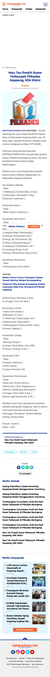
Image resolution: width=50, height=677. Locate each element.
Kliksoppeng (10, 452)
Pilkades (23, 452)
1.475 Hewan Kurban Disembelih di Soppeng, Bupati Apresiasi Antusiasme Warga (18, 568)
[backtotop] (25, 640)
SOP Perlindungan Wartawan (18, 664)
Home (5, 9)
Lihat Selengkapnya (25, 630)
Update (33, 226)
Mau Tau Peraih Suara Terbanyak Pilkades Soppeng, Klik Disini (21, 441)
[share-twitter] (23, 467)
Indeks (28, 9)
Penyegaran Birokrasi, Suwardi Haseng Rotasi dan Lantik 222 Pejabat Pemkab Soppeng (18, 593)
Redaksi (22, 658)
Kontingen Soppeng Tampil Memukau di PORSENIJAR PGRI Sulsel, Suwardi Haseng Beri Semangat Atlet (18, 581)
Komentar (25, 473)
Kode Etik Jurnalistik (33, 661)
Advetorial (40, 9)
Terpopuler (16, 9)
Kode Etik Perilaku (16, 661)
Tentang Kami (11, 658)
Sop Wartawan (37, 664)
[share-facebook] (19, 467)
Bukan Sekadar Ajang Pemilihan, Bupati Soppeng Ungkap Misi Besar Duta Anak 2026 (18, 618)
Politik (34, 452)
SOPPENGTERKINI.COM (14, 130)
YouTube (34, 653)
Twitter (28, 653)
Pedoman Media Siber (35, 658)
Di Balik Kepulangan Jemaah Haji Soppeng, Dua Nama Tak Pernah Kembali (18, 606)
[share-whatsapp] (27, 467)
